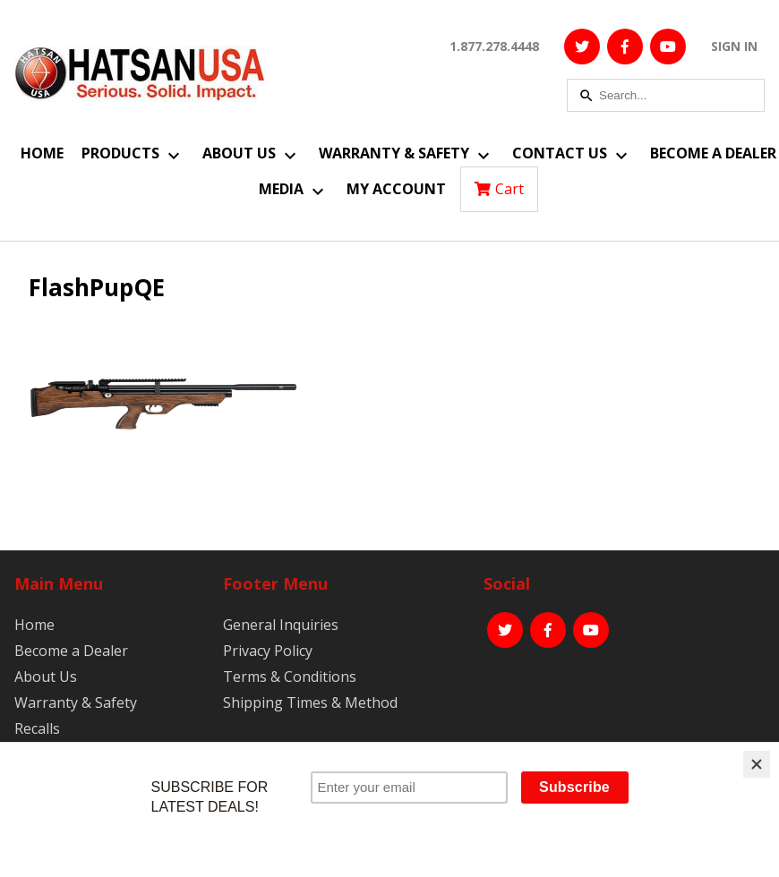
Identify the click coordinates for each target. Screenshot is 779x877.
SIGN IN (734, 46)
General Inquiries (280, 624)
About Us (239, 153)
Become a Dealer (713, 153)
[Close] (756, 764)
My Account (396, 189)
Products (120, 153)
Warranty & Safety (394, 153)
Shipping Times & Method (310, 702)
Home (42, 153)
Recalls (37, 728)
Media (281, 189)
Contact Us (559, 153)
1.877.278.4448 (494, 46)
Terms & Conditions (289, 676)
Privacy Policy (267, 650)
